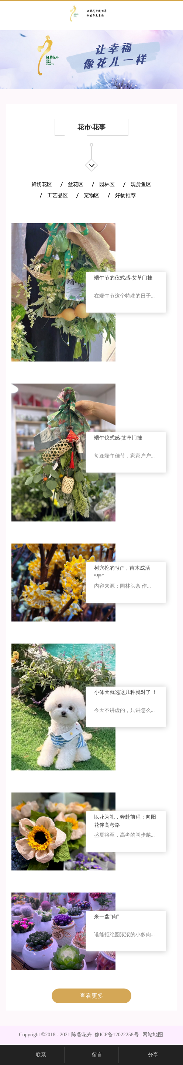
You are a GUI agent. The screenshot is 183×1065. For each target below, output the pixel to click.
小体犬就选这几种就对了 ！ (126, 692)
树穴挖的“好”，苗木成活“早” (122, 572)
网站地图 (151, 1034)
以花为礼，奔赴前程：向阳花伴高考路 (125, 821)
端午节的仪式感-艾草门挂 (123, 278)
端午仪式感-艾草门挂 (118, 438)
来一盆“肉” (106, 916)
